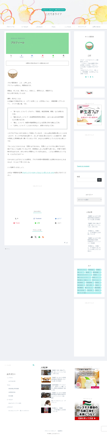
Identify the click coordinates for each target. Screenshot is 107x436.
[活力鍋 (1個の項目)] (91, 290)
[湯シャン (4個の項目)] (97, 277)
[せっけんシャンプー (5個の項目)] (84, 277)
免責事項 (60, 431)
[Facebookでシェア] (22, 56)
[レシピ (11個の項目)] (81, 272)
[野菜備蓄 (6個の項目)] (97, 272)
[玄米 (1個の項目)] (98, 290)
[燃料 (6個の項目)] (88, 272)
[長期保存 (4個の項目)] (81, 282)
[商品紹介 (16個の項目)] (92, 270)
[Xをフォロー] (35, 237)
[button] (64, 56)
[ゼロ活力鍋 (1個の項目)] (82, 290)
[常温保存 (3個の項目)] (81, 285)
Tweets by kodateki (83, 166)
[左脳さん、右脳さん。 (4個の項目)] (84, 280)
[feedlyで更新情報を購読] (39, 237)
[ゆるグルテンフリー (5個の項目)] (85, 275)
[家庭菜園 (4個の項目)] (90, 282)
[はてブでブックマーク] (32, 56)
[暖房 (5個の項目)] (97, 275)
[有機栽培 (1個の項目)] (80, 288)
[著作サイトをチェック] (31, 237)
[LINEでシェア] (53, 56)
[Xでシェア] (11, 56)
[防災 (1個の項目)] (98, 285)
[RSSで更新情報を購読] (43, 237)
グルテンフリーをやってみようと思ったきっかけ (38, 172)
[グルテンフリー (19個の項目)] (82, 270)
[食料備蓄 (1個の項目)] (98, 288)
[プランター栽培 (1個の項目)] (89, 293)
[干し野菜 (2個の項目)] (90, 285)
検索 (78, 176)
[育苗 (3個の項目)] (98, 282)
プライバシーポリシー (50, 431)
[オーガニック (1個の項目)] (89, 288)
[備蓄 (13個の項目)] (99, 270)
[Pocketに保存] (43, 56)
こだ (89, 55)
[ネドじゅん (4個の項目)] (97, 280)
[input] (19, 365)
